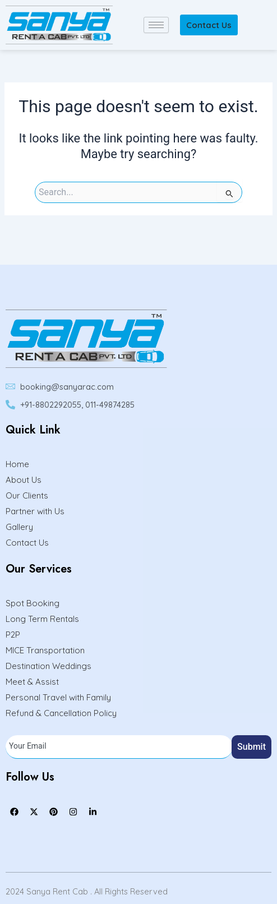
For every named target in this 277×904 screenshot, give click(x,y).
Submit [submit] (251, 746)
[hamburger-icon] (156, 25)
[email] (119, 747)
